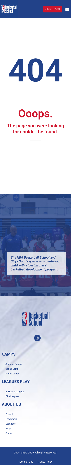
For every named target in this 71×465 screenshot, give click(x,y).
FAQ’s (8, 428)
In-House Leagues (14, 391)
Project (9, 414)
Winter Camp (12, 373)
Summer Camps (13, 364)
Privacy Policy (44, 461)
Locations (10, 423)
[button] (67, 9)
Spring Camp (12, 368)
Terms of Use (26, 461)
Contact (9, 433)
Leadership (11, 419)
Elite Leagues (12, 396)
